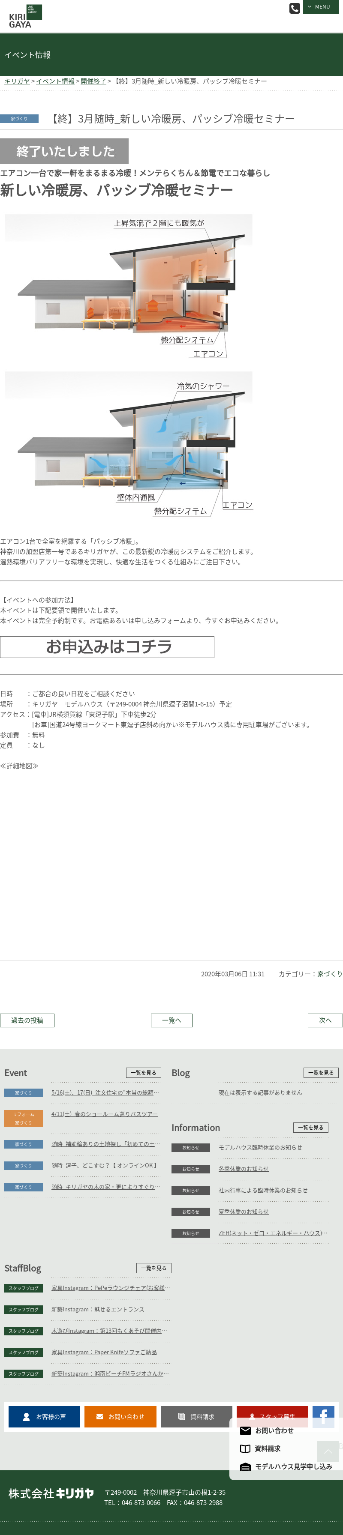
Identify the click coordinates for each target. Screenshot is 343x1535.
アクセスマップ (31, 1502)
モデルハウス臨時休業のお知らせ (93, 1242)
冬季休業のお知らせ (76, 1263)
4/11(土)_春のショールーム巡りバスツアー (104, 1114)
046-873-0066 (294, 8)
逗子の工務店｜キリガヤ (23, 10)
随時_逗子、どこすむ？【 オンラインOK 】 (105, 1165)
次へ (325, 1020)
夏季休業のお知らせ (76, 1306)
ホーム (21, 1491)
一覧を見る (143, 1072)
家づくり (330, 974)
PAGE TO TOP (341, 1399)
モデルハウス (259, 1491)
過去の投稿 (27, 1020)
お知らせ (23, 1242)
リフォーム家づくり (23, 1118)
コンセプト (171, 1491)
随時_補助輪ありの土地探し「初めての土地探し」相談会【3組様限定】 (106, 1144)
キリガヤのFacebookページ (323, 1371)
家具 (139, 1491)
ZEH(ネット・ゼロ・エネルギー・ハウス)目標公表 (106, 1327)
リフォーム (111, 1491)
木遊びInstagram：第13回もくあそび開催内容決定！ (279, 1284)
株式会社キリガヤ (51, 1447)
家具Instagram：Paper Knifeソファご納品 (271, 1306)
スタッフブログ (191, 1242)
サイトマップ (74, 1502)
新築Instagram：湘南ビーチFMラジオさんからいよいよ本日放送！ (279, 1327)
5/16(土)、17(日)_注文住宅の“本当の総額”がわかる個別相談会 (106, 1092)
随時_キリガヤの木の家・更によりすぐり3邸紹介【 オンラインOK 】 (106, 1187)
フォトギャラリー (213, 1491)
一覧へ (171, 1020)
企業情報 (294, 1491)
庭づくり (79, 1491)
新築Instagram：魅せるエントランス (265, 1263)
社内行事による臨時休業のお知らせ (96, 1284)
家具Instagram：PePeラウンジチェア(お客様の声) (279, 1242)
